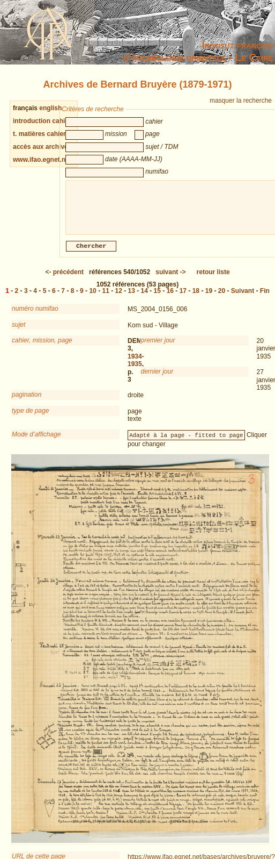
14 (144, 297)
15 (157, 297)
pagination (26, 401)
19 (208, 297)
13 (131, 297)
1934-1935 (136, 366)
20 (221, 297)
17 (183, 297)
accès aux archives (42, 147)
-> (170, 278)
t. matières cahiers (41, 134)
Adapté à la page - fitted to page (186, 441)
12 (118, 297)
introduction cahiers (44, 121)
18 (195, 297)
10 (92, 297)
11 (105, 297)
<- (64, 278)
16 (170, 297)
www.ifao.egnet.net (42, 159)
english (50, 108)
